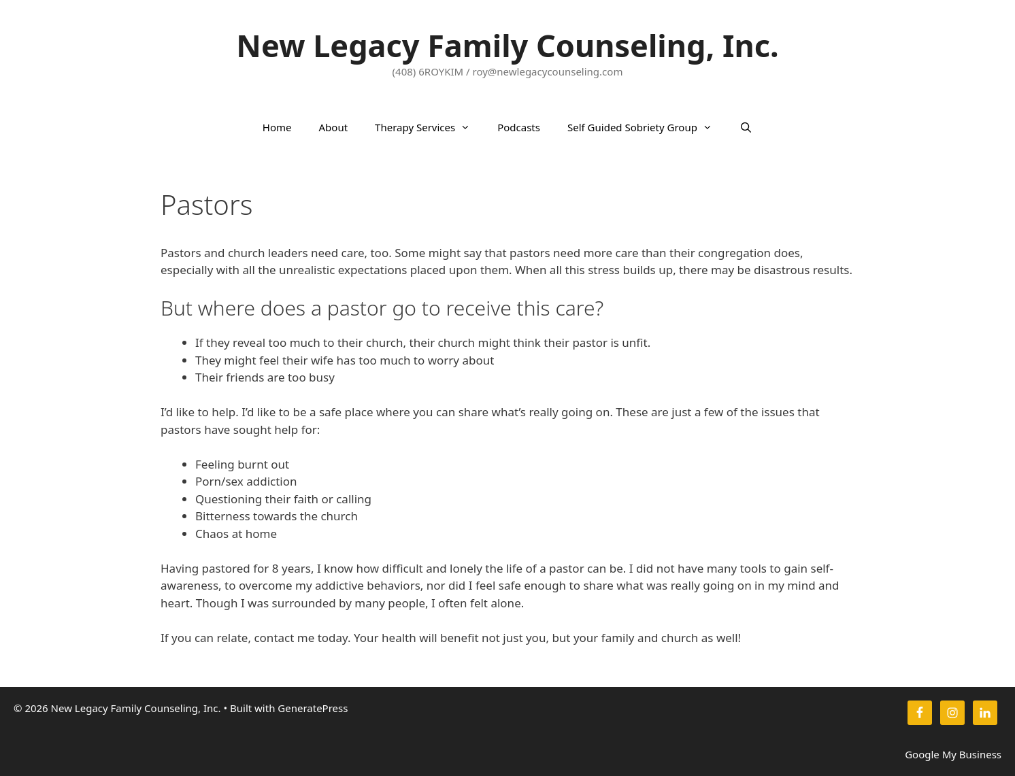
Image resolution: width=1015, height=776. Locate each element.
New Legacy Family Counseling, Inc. (507, 45)
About (333, 127)
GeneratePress (313, 708)
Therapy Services (429, 127)
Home (277, 127)
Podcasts (518, 127)
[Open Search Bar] (746, 127)
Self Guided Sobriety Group (646, 127)
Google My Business (953, 754)
